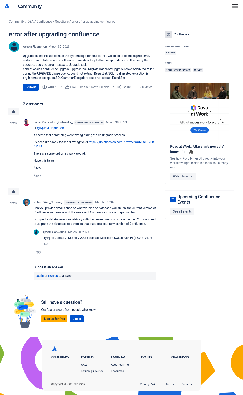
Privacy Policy (149, 384)
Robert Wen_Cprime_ (48, 202)
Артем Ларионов (35, 46)
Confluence (44, 21)
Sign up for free (54, 318)
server (197, 70)
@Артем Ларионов (50, 128)
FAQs (84, 364)
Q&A (31, 21)
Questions (62, 21)
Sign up (53, 275)
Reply (37, 175)
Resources (117, 371)
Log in (40, 275)
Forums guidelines (92, 371)
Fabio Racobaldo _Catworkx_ (53, 122)
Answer (31, 87)
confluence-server (178, 70)
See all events (182, 211)
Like (45, 244)
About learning (120, 364)
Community (30, 6)
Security (187, 384)
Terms (170, 384)
